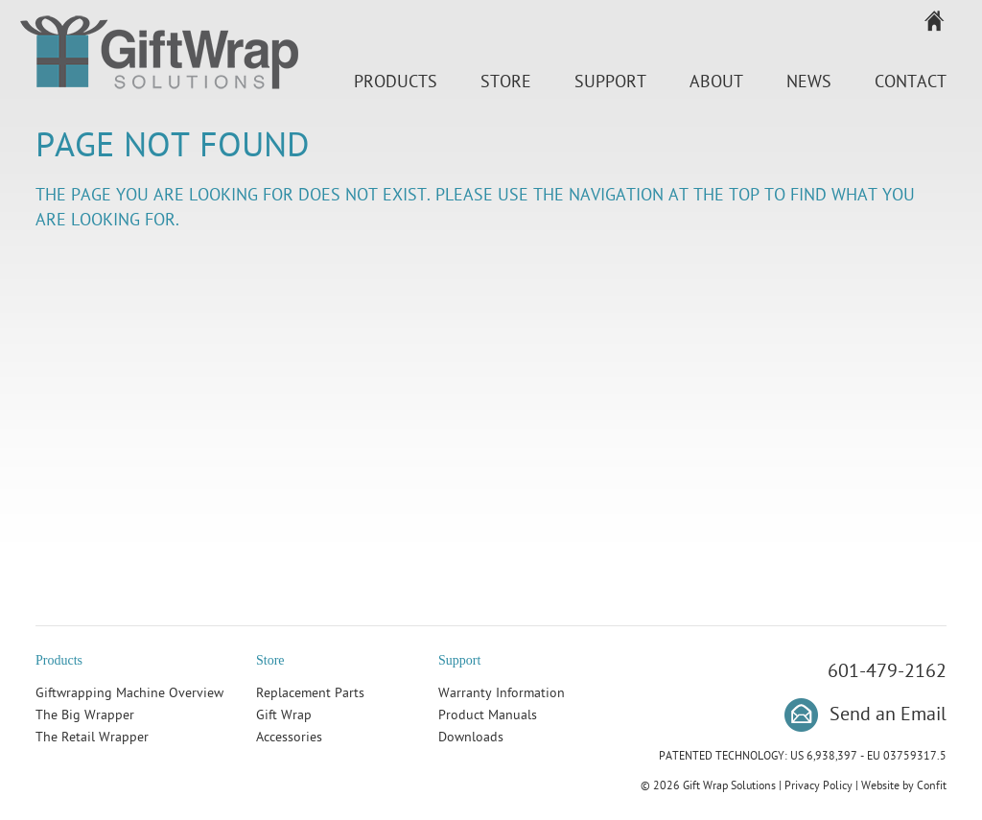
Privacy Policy (818, 785)
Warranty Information (501, 693)
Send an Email (888, 714)
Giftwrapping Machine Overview (129, 693)
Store (505, 82)
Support (610, 82)
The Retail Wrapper (92, 737)
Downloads (470, 737)
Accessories (289, 737)
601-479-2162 (887, 671)
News (808, 82)
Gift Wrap (284, 715)
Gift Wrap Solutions (159, 55)
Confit (932, 785)
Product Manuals (487, 715)
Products (395, 82)
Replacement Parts (310, 693)
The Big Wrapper (84, 715)
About (716, 82)
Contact (911, 82)
